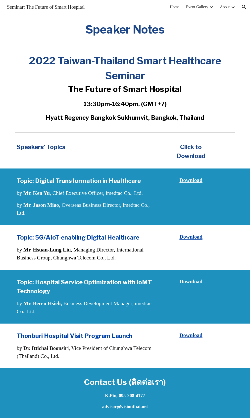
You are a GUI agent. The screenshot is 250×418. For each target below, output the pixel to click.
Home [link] (175, 7)
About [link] (225, 7)
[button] (244, 7)
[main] (125, 30)
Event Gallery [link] (197, 7)
